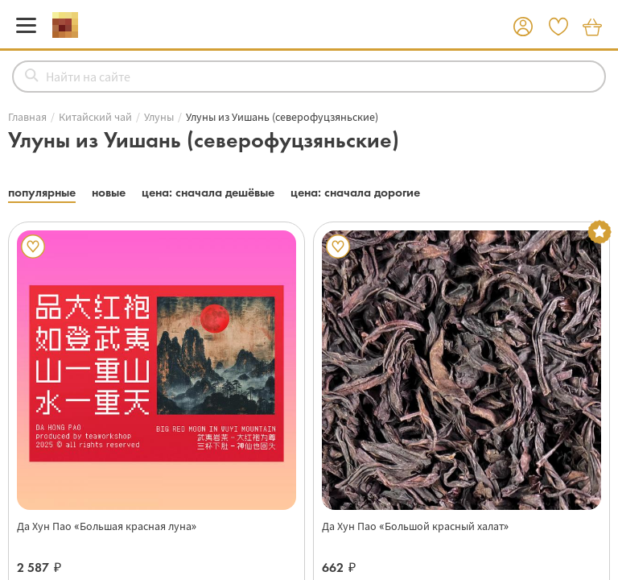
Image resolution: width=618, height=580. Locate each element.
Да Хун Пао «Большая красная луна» (106, 526)
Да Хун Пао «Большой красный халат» (415, 526)
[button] (523, 27)
